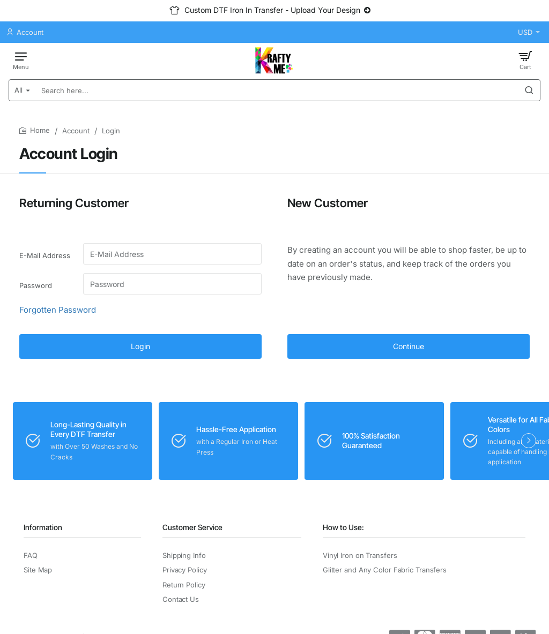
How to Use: (343, 527)
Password (35, 285)
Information (43, 527)
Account (76, 130)
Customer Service (192, 527)
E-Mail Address (44, 255)
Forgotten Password (57, 310)
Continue (408, 346)
